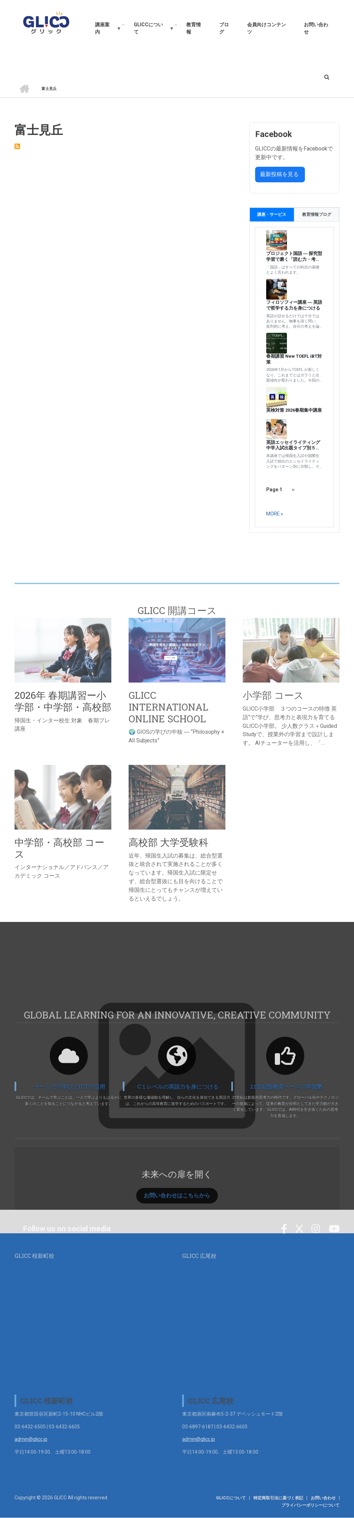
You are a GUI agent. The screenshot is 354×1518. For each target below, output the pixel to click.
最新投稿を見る (280, 174)
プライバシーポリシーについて (310, 1505)
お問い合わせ (323, 1498)
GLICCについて (231, 1498)
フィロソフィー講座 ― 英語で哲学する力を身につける (294, 305)
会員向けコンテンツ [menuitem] (266, 28)
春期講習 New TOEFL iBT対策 (294, 359)
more (273, 514)
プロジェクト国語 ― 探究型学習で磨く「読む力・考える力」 (294, 257)
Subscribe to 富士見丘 (17, 146)
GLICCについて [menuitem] (151, 30)
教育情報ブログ (316, 214)
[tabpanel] (294, 377)
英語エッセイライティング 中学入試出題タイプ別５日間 (294, 445)
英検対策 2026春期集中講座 (294, 410)
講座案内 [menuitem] (105, 30)
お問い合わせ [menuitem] (316, 28)
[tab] (272, 214)
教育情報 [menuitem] (193, 28)
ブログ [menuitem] (224, 28)
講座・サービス (271, 214)
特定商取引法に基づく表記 (278, 1498)
